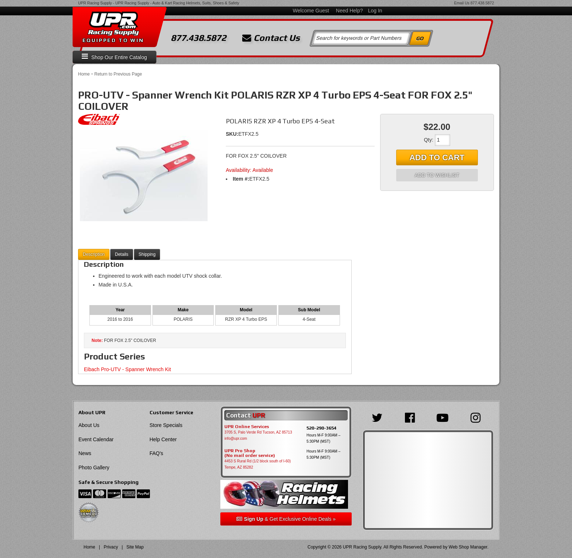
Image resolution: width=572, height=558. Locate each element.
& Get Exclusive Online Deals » (286, 519)
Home (84, 74)
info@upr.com (235, 438)
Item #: (241, 179)
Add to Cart (436, 157)
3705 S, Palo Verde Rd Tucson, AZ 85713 (258, 432)
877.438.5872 (482, 3)
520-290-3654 (321, 428)
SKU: (232, 134)
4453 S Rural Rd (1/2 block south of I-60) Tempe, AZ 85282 (257, 464)
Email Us (461, 3)
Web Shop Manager (468, 547)
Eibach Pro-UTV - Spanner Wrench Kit (127, 369)
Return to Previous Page (118, 74)
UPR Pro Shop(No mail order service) (249, 453)
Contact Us (271, 38)
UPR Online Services (246, 426)
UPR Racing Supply (95, 3)
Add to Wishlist (437, 175)
